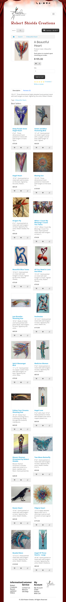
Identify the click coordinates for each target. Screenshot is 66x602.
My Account (38, 588)
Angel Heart (17, 176)
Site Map (25, 591)
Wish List (37, 593)
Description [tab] (16, 90)
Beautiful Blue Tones (21, 269)
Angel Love (38, 410)
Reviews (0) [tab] (27, 90)
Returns (25, 590)
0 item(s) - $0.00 (49, 30)
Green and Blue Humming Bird (40, 130)
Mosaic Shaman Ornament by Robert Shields (21, 459)
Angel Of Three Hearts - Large (40, 554)
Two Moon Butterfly (42, 457)
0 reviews (48, 82)
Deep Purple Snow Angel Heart (20, 130)
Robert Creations (13, 586)
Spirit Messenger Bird (19, 364)
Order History (36, 591)
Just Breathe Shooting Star (18, 317)
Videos (12, 593)
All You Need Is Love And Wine (42, 270)
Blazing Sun (39, 176)
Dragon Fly (17, 221)
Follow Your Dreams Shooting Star (21, 411)
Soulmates (38, 316)
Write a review (38, 84)
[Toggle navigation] (53, 14)
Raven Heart (17, 508)
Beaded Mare (18, 553)
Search (20, 37)
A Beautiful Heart (31, 37)
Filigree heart (39, 508)
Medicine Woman (41, 363)
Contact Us (26, 588)
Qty (35, 68)
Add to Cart (40, 77)
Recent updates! (13, 590)
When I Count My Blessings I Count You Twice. (41, 223)
